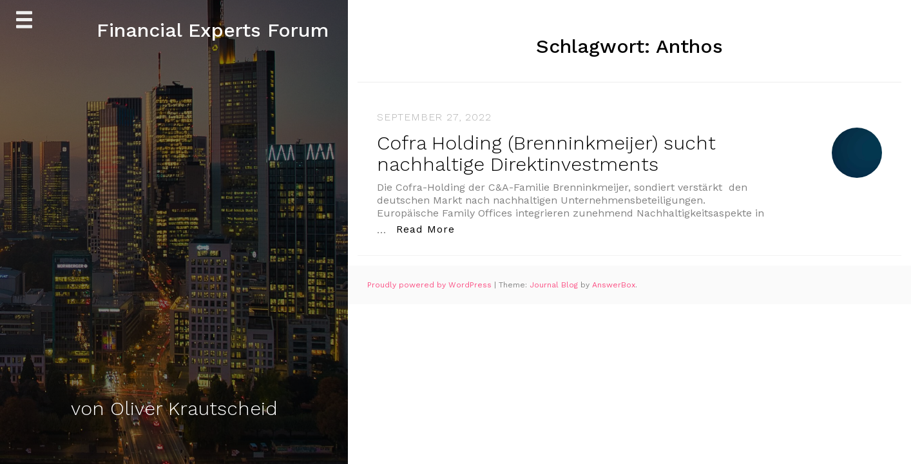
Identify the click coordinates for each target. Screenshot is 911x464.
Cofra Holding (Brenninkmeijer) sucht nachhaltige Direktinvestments (546, 153)
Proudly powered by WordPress (430, 284)
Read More (429, 228)
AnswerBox (613, 284)
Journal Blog (555, 284)
